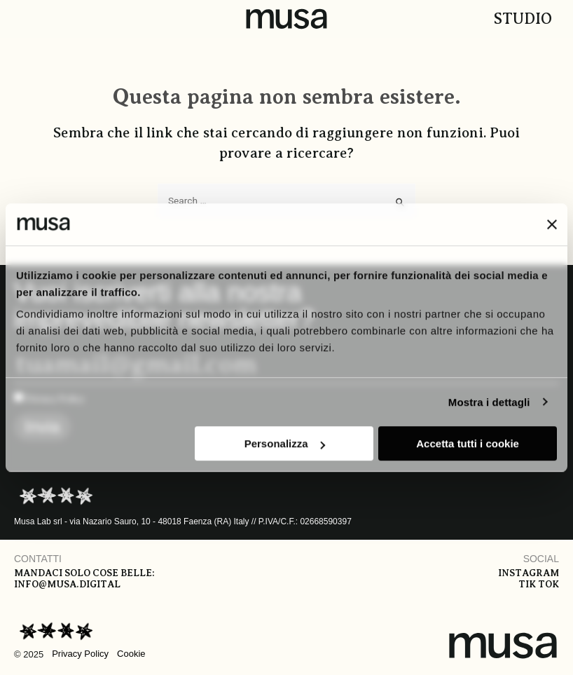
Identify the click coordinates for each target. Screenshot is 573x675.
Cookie (131, 653)
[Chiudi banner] (552, 224)
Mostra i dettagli (489, 402)
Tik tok (538, 584)
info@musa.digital (67, 584)
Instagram (528, 573)
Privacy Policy (80, 653)
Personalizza (284, 443)
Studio (523, 18)
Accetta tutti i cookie (467, 443)
